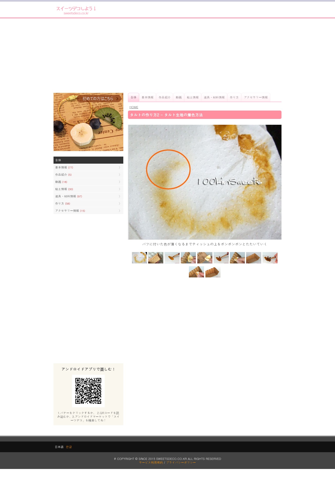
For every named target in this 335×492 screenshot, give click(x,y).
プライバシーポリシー (181, 462)
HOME (133, 107)
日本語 (59, 447)
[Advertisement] (167, 55)
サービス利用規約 (151, 462)
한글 (69, 447)
